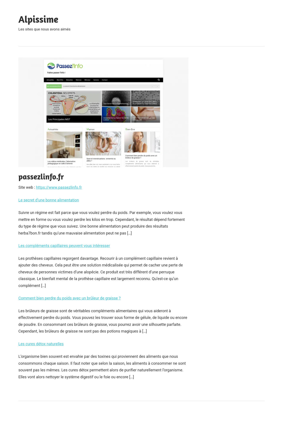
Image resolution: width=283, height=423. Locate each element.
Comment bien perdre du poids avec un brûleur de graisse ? (69, 298)
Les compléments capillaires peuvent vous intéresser (64, 245)
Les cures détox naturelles (41, 344)
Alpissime (38, 19)
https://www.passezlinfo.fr (59, 187)
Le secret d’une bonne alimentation (48, 200)
